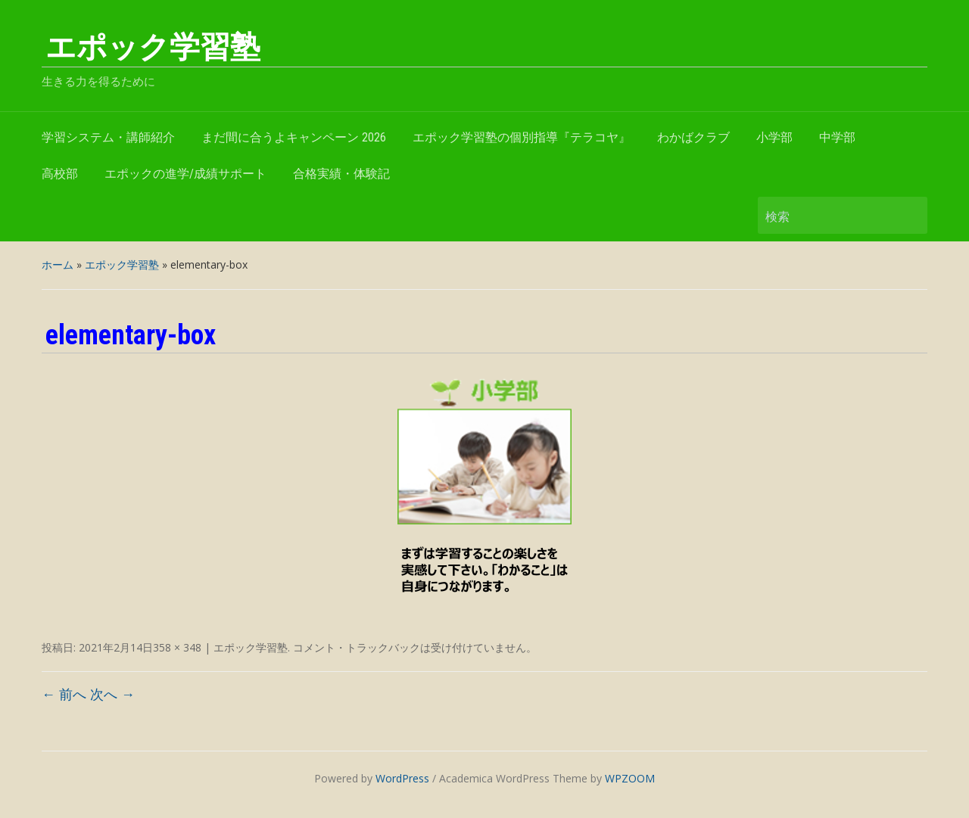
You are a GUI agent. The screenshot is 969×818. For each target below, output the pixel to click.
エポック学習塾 (152, 47)
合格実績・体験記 (341, 173)
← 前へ (64, 694)
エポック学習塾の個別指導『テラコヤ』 (522, 137)
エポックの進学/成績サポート (185, 173)
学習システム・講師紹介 (108, 137)
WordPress (402, 778)
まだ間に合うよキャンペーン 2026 (293, 137)
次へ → (112, 694)
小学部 (774, 137)
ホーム (57, 264)
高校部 (60, 173)
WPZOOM (630, 778)
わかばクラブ (693, 137)
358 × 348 (177, 647)
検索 (908, 215)
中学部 (837, 137)
